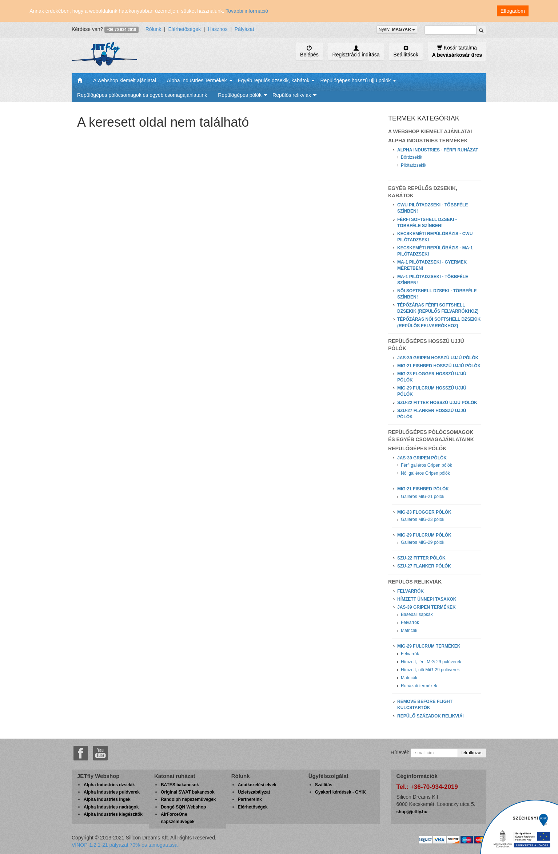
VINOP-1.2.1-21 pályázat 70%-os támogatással (125, 845)
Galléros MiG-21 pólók (422, 496)
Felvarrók (410, 591)
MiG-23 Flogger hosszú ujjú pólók (431, 377)
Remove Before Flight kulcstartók (425, 704)
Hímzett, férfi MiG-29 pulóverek (431, 661)
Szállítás (323, 784)
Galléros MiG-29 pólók (422, 542)
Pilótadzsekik (413, 165)
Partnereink (250, 799)
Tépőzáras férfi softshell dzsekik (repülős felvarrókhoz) (438, 308)
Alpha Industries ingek (107, 799)
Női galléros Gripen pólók (425, 473)
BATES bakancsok (180, 784)
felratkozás (471, 752)
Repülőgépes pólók (240, 95)
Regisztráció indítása (356, 51)
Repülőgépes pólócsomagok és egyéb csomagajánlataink (142, 95)
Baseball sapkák (417, 614)
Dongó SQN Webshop (183, 807)
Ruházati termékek (419, 685)
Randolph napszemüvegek (188, 799)
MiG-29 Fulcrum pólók (424, 535)
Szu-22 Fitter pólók (421, 558)
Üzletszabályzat (254, 792)
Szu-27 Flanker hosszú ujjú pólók (431, 413)
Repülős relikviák (291, 95)
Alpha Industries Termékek (197, 80)
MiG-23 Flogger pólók (424, 512)
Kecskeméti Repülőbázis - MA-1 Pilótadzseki (435, 251)
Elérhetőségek (184, 29)
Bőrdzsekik (411, 157)
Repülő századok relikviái (430, 716)
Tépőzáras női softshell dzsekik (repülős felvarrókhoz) (439, 322)
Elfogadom (513, 11)
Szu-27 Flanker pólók (424, 566)
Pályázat (244, 29)
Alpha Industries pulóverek (112, 792)
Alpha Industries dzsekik (109, 784)
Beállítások (405, 51)
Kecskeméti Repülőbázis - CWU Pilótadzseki (435, 236)
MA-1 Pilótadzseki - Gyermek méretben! (432, 265)
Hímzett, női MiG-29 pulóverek (430, 669)
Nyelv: (397, 29)
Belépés (309, 51)
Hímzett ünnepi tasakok (426, 599)
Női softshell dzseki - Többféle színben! (437, 294)
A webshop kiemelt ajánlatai (124, 80)
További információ (247, 11)
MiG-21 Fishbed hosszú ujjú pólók (439, 365)
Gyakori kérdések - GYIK (340, 792)
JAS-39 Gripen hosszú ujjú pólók (437, 357)
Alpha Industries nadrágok (111, 807)
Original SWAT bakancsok (188, 792)
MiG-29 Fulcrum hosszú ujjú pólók (431, 391)
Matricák (409, 630)
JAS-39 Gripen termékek (426, 607)
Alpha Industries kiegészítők (113, 814)
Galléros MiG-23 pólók (422, 519)
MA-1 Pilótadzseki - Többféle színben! (432, 279)
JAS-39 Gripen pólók (422, 457)
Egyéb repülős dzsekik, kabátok (274, 80)
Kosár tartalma (457, 51)
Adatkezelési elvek (257, 784)
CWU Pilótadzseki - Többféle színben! (432, 208)
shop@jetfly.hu (411, 811)
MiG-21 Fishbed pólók (423, 488)
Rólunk (154, 29)
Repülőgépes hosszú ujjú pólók (355, 80)
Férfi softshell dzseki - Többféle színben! (427, 222)
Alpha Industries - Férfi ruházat (437, 150)
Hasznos (217, 29)
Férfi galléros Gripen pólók (426, 465)
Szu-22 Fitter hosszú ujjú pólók (437, 402)
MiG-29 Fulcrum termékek (428, 646)
